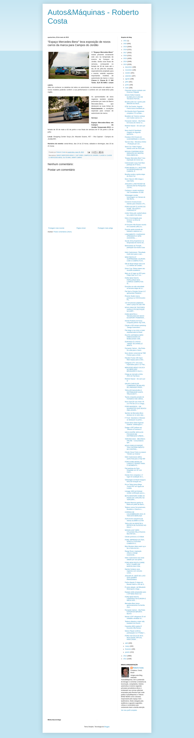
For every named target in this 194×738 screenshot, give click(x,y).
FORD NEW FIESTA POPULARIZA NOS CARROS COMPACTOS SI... (134, 280)
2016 (125, 55)
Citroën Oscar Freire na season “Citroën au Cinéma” (135, 453)
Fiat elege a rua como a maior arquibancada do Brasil (135, 331)
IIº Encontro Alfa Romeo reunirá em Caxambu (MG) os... (135, 225)
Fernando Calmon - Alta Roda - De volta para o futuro (135, 349)
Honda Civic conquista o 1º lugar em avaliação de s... (134, 476)
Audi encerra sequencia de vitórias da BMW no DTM (134, 519)
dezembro (128, 67)
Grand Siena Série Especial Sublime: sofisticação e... (134, 423)
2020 (125, 44)
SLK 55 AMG (67, 157)
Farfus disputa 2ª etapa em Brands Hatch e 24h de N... (135, 583)
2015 (125, 58)
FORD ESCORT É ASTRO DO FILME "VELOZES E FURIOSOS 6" (135, 208)
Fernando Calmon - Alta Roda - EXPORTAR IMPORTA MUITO (135, 612)
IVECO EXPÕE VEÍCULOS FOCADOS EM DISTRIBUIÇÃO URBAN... (135, 434)
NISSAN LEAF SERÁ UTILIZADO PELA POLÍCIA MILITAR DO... (135, 532)
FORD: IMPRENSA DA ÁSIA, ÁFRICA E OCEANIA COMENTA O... (135, 541)
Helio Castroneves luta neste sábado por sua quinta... (134, 558)
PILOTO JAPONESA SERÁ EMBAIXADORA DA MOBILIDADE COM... (134, 337)
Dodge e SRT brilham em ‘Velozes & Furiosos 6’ (133, 428)
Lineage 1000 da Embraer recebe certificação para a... (135, 492)
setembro (128, 76)
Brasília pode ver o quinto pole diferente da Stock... (135, 102)
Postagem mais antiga (105, 228)
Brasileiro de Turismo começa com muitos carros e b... (135, 117)
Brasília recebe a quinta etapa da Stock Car (135, 175)
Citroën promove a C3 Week (134, 537)
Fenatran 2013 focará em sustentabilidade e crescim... (135, 138)
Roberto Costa (138, 668)
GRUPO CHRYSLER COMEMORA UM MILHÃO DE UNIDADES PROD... (135, 385)
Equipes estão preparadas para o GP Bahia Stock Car (135, 593)
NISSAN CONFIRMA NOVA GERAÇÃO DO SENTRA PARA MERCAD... (134, 153)
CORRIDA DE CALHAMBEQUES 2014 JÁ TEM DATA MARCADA (135, 514)
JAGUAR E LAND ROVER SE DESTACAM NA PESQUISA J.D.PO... (135, 185)
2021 (125, 41)
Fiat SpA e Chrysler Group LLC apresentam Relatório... (135, 292)
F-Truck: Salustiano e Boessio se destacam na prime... (135, 419)
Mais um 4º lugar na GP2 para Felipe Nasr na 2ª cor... (135, 274)
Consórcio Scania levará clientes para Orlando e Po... (135, 203)
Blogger (107, 727)
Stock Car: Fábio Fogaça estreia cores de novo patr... (135, 147)
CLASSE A (102, 155)
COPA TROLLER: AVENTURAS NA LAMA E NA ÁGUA (135, 214)
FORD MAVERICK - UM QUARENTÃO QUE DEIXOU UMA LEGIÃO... (135, 408)
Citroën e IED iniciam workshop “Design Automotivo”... (135, 326)
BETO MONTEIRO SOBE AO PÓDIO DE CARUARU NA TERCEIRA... (135, 497)
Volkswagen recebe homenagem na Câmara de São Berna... (135, 197)
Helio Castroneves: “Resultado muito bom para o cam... (135, 253)
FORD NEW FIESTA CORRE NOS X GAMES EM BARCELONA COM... (135, 564)
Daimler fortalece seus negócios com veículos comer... (133, 571)
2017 (125, 53)
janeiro (127, 652)
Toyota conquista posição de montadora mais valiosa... (134, 398)
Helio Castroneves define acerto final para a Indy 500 (135, 458)
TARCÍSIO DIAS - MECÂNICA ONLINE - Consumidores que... (135, 441)
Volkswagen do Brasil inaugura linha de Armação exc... (135, 480)
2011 (125, 659)
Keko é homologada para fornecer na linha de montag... (133, 220)
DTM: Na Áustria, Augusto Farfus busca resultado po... (135, 107)
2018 (125, 49)
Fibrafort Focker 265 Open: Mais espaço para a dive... (134, 359)
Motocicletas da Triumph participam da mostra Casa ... (135, 247)
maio (127, 88)
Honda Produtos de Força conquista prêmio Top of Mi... (135, 321)
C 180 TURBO (78, 155)
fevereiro (128, 649)
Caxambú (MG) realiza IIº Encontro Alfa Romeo (133, 627)
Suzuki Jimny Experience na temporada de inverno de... (135, 242)
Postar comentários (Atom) (63, 232)
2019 (125, 47)
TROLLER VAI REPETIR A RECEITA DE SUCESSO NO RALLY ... (135, 525)
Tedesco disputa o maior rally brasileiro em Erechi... (134, 622)
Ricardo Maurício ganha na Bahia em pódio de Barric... (135, 503)
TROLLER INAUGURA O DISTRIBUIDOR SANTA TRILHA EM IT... (134, 392)
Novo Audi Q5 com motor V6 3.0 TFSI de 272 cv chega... (135, 402)
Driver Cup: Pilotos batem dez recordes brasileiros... (135, 269)
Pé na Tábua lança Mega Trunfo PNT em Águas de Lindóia (134, 486)
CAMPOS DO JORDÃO (91, 155)
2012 (125, 656)
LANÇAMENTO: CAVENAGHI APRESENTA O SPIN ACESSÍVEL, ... (135, 236)
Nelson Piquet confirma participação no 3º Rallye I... (135, 632)
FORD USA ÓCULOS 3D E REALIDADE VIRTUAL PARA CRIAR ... (134, 637)
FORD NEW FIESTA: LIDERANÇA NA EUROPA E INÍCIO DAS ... (135, 598)
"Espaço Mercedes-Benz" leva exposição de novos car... (135, 159)
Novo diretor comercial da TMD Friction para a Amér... (135, 354)
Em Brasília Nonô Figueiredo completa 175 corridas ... (134, 112)
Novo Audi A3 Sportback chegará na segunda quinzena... (133, 132)
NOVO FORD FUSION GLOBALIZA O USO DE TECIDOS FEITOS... (134, 97)
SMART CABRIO (77, 157)
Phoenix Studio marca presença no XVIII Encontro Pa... (135, 298)
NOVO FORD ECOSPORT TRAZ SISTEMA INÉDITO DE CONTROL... (134, 447)
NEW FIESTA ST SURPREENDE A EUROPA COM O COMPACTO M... (135, 259)
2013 (125, 64)
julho (127, 82)
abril (126, 643)
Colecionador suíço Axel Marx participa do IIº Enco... (135, 164)
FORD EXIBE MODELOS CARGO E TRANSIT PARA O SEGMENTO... (135, 463)
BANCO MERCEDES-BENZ (65, 155)
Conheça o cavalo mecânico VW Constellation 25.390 (134, 191)
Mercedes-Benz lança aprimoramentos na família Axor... (135, 605)
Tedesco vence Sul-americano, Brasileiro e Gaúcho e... (135, 508)
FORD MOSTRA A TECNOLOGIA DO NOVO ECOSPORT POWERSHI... (135, 316)
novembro (128, 70)
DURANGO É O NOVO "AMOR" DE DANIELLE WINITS (134, 343)
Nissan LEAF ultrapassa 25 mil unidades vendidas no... (135, 617)
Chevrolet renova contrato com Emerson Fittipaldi (135, 91)
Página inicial (81, 228)
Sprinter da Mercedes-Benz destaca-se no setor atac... (135, 414)
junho (127, 85)
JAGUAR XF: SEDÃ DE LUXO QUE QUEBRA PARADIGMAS (135, 577)
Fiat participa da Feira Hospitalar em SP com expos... (133, 470)
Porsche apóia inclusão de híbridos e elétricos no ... (134, 230)
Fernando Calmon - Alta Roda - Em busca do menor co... (135, 122)
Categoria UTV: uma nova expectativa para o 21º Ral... (135, 363)
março (127, 646)
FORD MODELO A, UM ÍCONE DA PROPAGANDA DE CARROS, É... (135, 169)
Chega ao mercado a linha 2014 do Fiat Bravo (134, 375)
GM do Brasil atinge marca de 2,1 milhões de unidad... (135, 264)
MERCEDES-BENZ (56, 157)
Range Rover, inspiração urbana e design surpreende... (133, 553)
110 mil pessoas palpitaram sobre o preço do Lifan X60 (135, 303)
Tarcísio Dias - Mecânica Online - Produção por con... (135, 143)
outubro (128, 73)
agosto (127, 79)
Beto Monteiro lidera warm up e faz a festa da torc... (135, 547)
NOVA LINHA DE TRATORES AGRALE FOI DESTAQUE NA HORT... (135, 309)
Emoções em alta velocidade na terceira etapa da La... (134, 287)
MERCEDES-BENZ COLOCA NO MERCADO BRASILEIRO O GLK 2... (135, 369)
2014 (125, 61)
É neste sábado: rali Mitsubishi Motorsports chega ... (135, 588)
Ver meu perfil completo (129, 710)
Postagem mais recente (56, 228)
